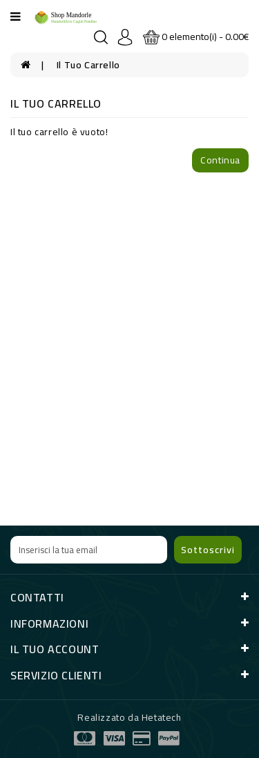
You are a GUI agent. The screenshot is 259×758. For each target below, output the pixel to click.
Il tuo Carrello (88, 65)
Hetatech (162, 717)
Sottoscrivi (208, 550)
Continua (220, 160)
